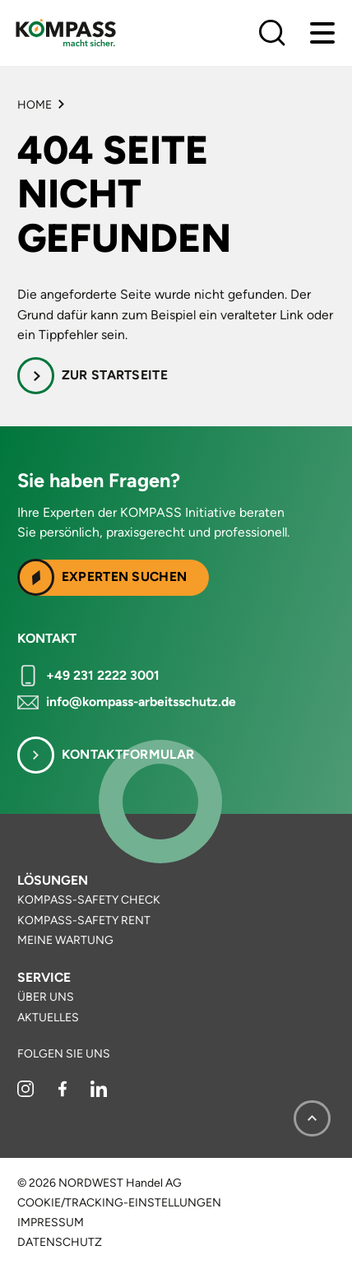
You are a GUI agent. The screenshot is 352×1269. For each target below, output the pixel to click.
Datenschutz (59, 1242)
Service (44, 977)
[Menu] (322, 33)
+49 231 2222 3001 (103, 675)
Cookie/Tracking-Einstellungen (119, 1203)
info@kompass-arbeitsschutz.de (141, 701)
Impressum (50, 1223)
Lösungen (52, 880)
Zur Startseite (115, 375)
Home (34, 105)
